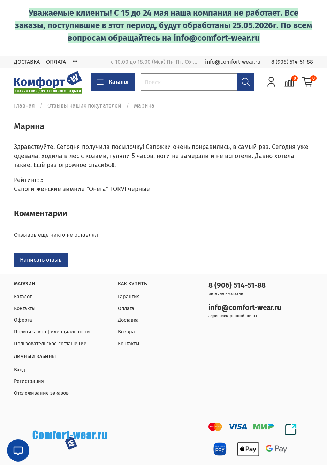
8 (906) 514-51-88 (292, 61)
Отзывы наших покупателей (84, 105)
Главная (24, 105)
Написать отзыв (41, 260)
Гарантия (129, 297)
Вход (19, 370)
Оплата (126, 309)
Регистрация (29, 381)
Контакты (25, 309)
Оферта (23, 320)
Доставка (128, 320)
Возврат (127, 332)
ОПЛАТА (56, 61)
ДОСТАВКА (27, 61)
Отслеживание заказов (41, 393)
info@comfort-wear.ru (232, 61)
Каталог (113, 82)
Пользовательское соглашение (50, 344)
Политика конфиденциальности (52, 332)
